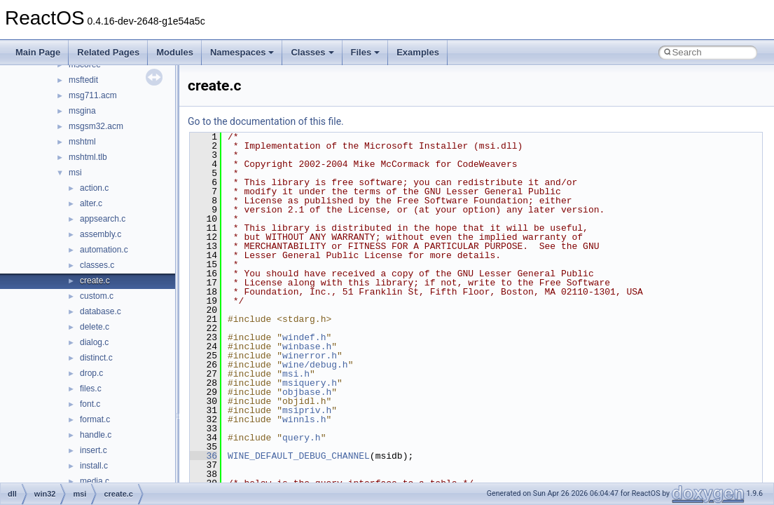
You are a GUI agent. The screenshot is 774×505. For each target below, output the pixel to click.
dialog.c (94, 342)
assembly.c (100, 234)
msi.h (296, 374)
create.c (95, 280)
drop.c (91, 373)
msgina (82, 111)
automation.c (104, 250)
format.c (95, 419)
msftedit (83, 80)
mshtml (82, 142)
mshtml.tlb (88, 157)
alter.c (91, 203)
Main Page (37, 52)
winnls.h (304, 419)
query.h (301, 437)
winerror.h (309, 355)
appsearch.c (102, 219)
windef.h (304, 337)
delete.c (94, 327)
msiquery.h (309, 383)
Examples (417, 52)
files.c (91, 388)
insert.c (93, 450)
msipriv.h (306, 410)
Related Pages (108, 52)
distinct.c (96, 358)
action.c (94, 188)
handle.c (95, 435)
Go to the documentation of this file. (266, 121)
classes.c (97, 265)
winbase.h (306, 346)
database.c (100, 311)
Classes (312, 52)
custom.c (96, 296)
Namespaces (242, 52)
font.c (90, 404)
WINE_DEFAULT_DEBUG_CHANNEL (299, 456)
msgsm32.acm (96, 126)
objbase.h (306, 392)
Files (365, 52)
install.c (94, 466)
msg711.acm (93, 95)
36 (203, 456)
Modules (174, 52)
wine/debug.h (315, 364)
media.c (94, 481)
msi (75, 172)
